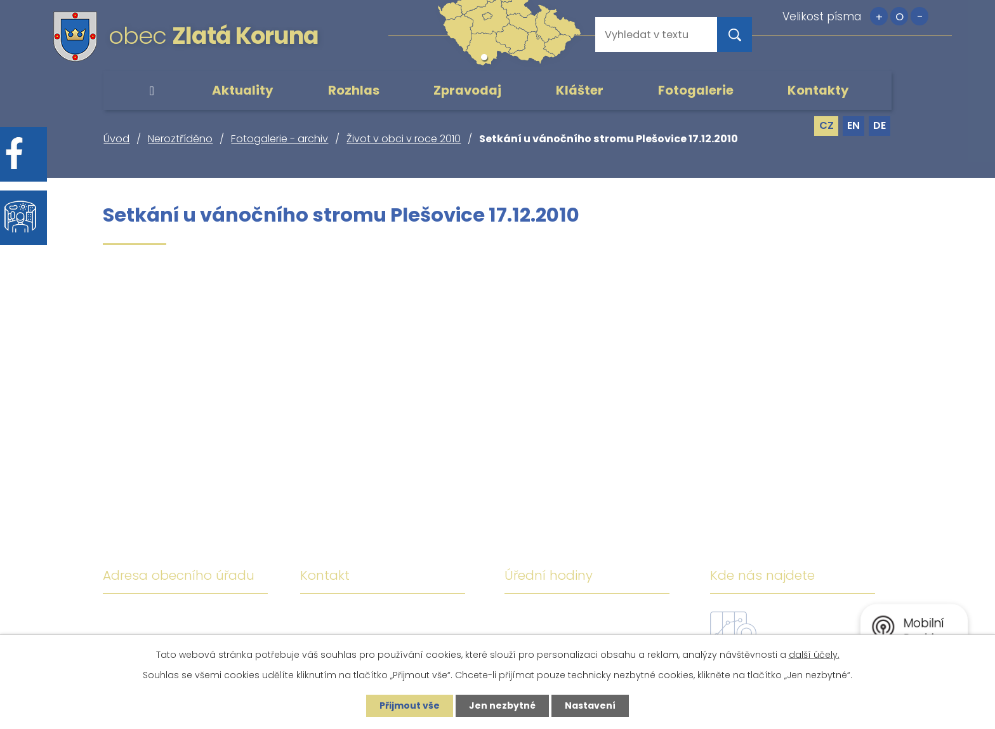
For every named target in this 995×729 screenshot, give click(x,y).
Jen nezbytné (502, 705)
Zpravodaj (467, 90)
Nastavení (590, 705)
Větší (879, 16)
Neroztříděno (180, 138)
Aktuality (242, 90)
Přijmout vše (409, 705)
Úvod (151, 90)
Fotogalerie (696, 90)
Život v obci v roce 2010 (403, 138)
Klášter (579, 90)
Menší (919, 16)
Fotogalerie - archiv (279, 138)
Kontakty (818, 90)
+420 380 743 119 (416, 617)
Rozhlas (353, 90)
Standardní (899, 16)
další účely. (814, 654)
